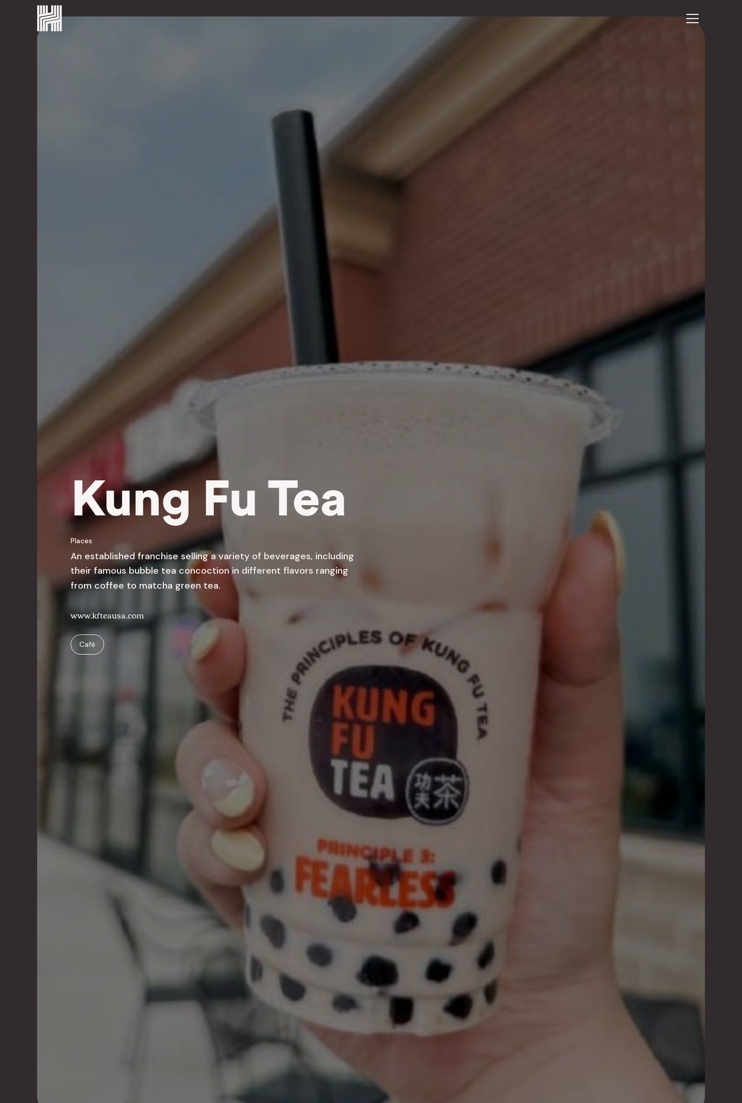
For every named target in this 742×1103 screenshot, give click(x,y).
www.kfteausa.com (107, 616)
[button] (692, 18)
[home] (49, 18)
